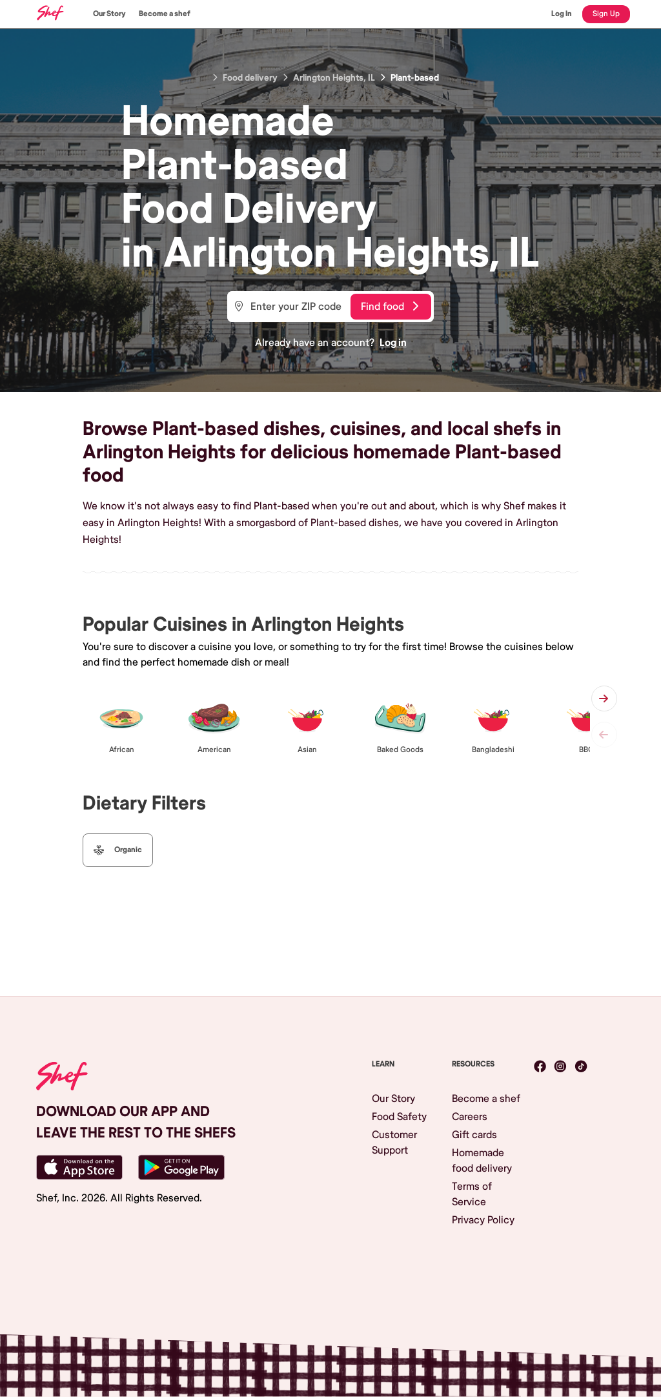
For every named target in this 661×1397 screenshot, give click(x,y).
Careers (469, 1116)
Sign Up (606, 14)
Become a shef (164, 14)
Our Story (109, 14)
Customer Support (394, 1142)
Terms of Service (472, 1194)
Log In (561, 14)
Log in (393, 342)
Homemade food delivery (482, 1161)
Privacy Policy (483, 1220)
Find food (389, 306)
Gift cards (474, 1134)
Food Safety (399, 1116)
